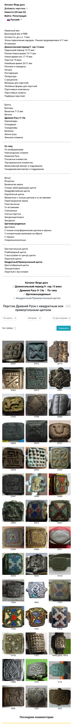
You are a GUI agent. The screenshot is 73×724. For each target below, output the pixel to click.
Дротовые (10, 227)
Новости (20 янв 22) (15, 12)
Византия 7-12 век (14, 111)
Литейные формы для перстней (21, 86)
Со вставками (12, 207)
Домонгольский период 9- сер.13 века (24, 47)
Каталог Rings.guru (15, 4)
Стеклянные (11, 210)
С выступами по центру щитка (20, 255)
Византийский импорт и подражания (23, 166)
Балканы (9, 131)
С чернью (9, 237)
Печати (8, 70)
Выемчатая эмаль (14, 184)
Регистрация (19, 16)
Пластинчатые (12, 204)
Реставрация (11, 73)
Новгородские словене (16, 153)
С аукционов (11, 80)
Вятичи (8, 114)
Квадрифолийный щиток (17, 191)
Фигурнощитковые (14, 217)
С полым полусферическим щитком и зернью (28, 230)
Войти (8, 16)
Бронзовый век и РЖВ (16, 34)
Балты (8, 105)
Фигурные (10, 220)
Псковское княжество (16, 159)
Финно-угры (11, 134)
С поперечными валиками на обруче (23, 233)
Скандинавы (11, 128)
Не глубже (7, 328)
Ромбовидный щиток (15, 252)
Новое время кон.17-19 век (18, 56)
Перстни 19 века (13, 60)
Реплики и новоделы (15, 66)
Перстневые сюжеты (15, 93)
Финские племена (14, 137)
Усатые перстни (13, 214)
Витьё (8, 178)
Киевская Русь (12, 156)
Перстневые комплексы (17, 89)
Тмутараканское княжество (19, 162)
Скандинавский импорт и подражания (24, 169)
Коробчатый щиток (14, 194)
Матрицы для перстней (16, 83)
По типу (9, 146)
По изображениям (14, 149)
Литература (10, 76)
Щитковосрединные (15, 223)
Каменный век (12, 30)
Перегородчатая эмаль (16, 201)
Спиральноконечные (15, 240)
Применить (63, 328)
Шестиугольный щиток (16, 249)
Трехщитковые (12, 268)
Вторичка (9, 181)
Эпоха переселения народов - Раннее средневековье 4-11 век (36, 40)
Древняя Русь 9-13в (15, 118)
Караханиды (11, 121)
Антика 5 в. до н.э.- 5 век (17, 37)
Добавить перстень (15, 8)
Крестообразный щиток (17, 265)
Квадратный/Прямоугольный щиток (23, 262)
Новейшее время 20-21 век (18, 63)
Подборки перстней (15, 96)
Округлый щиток (13, 258)
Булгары (9, 108)
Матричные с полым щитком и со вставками (28, 197)
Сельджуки (10, 124)
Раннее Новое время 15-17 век (20, 53)
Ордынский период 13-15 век (19, 50)
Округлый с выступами (16, 272)
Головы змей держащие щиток (20, 188)
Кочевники (10, 43)
